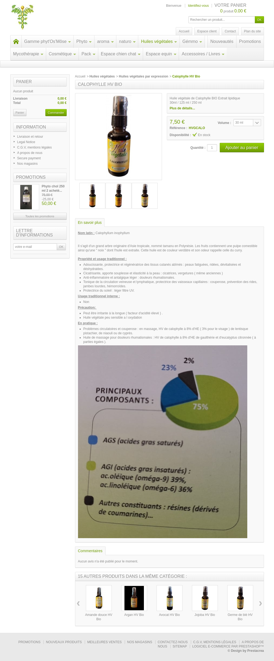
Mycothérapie (28, 54)
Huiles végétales (159, 41)
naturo (127, 41)
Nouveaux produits (64, 642)
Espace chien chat (121, 54)
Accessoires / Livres (203, 54)
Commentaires (90, 551)
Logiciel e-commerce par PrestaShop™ (228, 646)
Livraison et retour (30, 137)
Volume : (224, 123)
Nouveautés (221, 41)
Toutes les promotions (39, 216)
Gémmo (192, 41)
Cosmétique (62, 54)
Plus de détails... (182, 108)
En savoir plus (90, 222)
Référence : (178, 128)
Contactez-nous (173, 642)
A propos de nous (29, 153)
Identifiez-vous (198, 6)
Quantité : (197, 148)
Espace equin (161, 54)
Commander (56, 112)
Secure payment (29, 158)
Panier (24, 81)
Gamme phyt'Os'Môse (47, 41)
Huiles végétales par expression (143, 76)
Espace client (207, 31)
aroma (105, 41)
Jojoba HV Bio (204, 615)
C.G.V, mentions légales (34, 147)
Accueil (80, 76)
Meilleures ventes (104, 642)
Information (31, 127)
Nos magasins (27, 164)
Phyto (84, 41)
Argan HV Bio (134, 615)
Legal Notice (26, 142)
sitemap (180, 646)
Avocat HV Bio (169, 615)
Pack (89, 54)
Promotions (250, 41)
